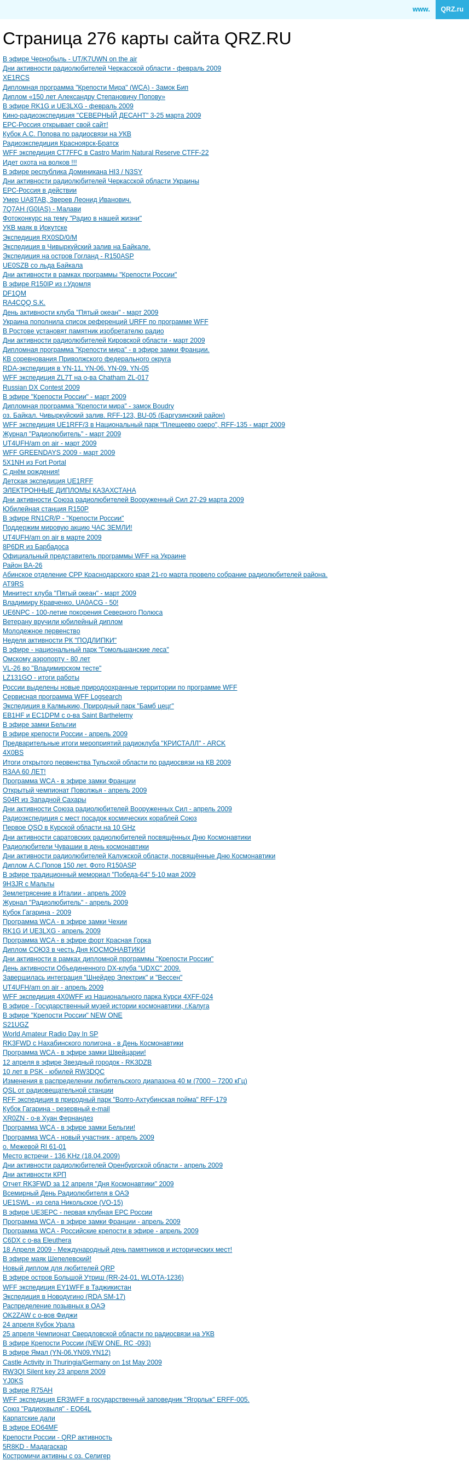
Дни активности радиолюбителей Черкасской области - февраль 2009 (112, 68)
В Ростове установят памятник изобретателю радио (83, 331)
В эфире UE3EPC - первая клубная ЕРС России (77, 1212)
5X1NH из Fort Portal (34, 462)
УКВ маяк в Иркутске (35, 228)
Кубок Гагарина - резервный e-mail (56, 1109)
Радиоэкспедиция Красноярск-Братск (61, 143)
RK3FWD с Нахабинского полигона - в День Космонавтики (93, 1043)
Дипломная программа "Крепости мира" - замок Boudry (88, 406)
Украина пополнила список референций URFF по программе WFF (106, 322)
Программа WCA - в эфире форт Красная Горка (77, 940)
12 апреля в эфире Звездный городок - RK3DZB (77, 1062)
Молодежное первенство (41, 631)
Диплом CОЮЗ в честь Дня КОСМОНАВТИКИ (74, 950)
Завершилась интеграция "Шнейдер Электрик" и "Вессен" (92, 977)
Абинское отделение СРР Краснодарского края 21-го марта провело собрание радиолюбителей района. (165, 575)
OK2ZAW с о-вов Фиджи (40, 1315)
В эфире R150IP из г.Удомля (47, 284)
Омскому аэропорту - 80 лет (46, 659)
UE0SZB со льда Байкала (43, 265)
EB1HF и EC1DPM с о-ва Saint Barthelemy (68, 715)
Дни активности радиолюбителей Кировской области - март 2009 (104, 340)
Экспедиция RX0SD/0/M (40, 237)
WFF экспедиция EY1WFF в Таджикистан (67, 1287)
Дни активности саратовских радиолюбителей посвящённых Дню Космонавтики (127, 837)
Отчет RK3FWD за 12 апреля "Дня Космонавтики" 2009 (88, 1184)
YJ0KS (13, 1381)
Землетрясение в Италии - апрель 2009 (64, 893)
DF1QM (14, 293)
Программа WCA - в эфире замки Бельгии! (69, 1127)
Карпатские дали (29, 1418)
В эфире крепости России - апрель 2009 (65, 734)
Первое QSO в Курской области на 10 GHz (69, 827)
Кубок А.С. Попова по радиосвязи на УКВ (67, 134)
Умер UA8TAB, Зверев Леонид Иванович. (67, 200)
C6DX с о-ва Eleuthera (37, 1240)
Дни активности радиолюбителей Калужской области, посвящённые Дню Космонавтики (139, 856)
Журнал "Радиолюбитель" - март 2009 (62, 434)
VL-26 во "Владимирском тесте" (52, 668)
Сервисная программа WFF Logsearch (62, 697)
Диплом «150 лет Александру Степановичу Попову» (84, 97)
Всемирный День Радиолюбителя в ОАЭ (66, 1193)
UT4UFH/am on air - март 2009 (50, 443)
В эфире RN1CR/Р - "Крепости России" (63, 518)
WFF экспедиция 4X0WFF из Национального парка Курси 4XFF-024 (108, 997)
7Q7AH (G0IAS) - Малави (42, 209)
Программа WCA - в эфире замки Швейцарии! (74, 1052)
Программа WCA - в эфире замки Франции (69, 781)
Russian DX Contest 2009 (41, 387)
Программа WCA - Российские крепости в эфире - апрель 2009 (101, 1231)
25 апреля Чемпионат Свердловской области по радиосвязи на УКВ (109, 1334)
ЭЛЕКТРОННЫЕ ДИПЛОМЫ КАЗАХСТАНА (69, 490)
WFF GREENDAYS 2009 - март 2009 (59, 453)
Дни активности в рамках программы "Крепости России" (90, 275)
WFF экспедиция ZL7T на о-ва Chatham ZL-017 (76, 378)
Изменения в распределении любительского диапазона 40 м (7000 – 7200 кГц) (125, 1081)
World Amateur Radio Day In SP (51, 1034)
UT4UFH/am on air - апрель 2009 (53, 987)
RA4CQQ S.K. (24, 303)
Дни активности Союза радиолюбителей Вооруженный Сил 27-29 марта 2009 (123, 500)
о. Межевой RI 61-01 (34, 1147)
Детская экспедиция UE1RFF (48, 481)
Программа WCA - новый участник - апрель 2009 (78, 1137)
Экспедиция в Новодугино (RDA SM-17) (64, 1297)
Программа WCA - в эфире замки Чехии (65, 922)
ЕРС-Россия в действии (40, 190)
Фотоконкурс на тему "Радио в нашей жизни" (72, 218)
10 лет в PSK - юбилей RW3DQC (54, 1072)
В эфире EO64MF (30, 1427)
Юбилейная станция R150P (46, 509)
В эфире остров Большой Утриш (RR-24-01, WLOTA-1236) (93, 1277)
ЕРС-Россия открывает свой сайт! (55, 125)
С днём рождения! (31, 472)
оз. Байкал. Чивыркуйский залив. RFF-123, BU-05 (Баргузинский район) (114, 415)
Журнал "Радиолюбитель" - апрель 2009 (65, 902)
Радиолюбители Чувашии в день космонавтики (76, 847)
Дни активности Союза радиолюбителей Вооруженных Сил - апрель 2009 (117, 809)
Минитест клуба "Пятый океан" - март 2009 (69, 593)
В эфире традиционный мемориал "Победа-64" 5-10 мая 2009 (99, 875)
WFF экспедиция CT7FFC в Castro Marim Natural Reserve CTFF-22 (106, 153)
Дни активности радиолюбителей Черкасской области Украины (101, 181)
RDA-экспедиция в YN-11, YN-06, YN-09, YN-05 (76, 368)
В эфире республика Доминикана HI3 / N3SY (72, 172)
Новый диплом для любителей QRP (59, 1268)
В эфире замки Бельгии (39, 725)
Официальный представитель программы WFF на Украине (94, 556)
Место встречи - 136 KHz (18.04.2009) (61, 1156)
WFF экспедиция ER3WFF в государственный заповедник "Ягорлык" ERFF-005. (126, 1399)
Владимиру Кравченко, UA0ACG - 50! (60, 602)
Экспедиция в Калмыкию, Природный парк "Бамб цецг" (88, 706)
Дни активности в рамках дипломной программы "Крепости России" (108, 959)
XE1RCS (16, 78)
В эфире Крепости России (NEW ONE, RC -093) (77, 1343)
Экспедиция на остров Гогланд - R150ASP (68, 256)
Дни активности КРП (34, 1175)
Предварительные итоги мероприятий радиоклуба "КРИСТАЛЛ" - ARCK (114, 743)
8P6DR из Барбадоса (36, 547)
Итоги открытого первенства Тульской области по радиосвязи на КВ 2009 (117, 762)
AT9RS (13, 584)
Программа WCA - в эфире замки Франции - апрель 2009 (92, 1222)
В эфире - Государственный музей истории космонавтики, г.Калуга (106, 1006)
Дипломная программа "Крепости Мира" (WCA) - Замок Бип (95, 87)
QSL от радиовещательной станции (58, 1090)
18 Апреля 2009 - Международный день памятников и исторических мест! (117, 1250)
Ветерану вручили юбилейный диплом (63, 622)
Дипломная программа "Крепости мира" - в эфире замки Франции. (106, 350)
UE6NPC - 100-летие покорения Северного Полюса (83, 612)
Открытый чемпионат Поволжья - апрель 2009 (75, 790)
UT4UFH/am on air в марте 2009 (52, 537)
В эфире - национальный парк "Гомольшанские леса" (86, 650)
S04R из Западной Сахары (44, 800)
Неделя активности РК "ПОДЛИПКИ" (60, 640)
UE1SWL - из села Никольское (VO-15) (63, 1202)
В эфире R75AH (28, 1390)
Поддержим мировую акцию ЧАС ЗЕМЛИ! (67, 528)
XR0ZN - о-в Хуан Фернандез (48, 1118)
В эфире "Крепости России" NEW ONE (63, 1015)
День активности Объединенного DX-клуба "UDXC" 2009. (92, 968)
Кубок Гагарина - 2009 (37, 912)
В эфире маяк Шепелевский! (47, 1259)
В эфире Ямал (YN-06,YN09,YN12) (57, 1352)
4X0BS (13, 752)
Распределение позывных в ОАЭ (54, 1306)
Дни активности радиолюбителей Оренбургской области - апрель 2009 (113, 1165)
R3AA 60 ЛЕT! (24, 772)
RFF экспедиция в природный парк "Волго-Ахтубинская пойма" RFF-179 (115, 1100)
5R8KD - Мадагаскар (35, 1447)
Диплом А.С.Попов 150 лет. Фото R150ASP (69, 865)
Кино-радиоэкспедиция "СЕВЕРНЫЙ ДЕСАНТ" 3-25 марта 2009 (102, 115)
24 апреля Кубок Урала (39, 1324)
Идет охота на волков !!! (40, 162)
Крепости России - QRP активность (57, 1437)
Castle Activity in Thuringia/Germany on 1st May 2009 (82, 1362)
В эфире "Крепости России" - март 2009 (64, 397)
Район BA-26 (22, 565)
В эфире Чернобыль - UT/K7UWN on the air (70, 59)
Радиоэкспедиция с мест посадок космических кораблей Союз (100, 818)
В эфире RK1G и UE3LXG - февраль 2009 (68, 106)
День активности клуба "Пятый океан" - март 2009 (80, 312)
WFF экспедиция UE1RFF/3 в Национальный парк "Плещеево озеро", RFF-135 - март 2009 (144, 425)
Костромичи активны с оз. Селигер (57, 1456)
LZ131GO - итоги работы (41, 677)
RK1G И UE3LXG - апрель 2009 (52, 931)
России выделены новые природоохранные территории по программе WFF (120, 687)
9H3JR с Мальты (28, 884)
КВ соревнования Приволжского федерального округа (87, 359)
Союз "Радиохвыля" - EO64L (47, 1409)
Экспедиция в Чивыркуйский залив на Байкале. (76, 247)
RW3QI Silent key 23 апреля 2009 (54, 1372)
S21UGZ (16, 1025)
